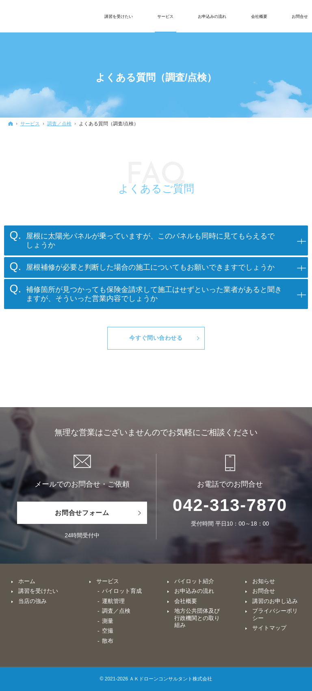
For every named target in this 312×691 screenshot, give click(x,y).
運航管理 (113, 601)
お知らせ (263, 581)
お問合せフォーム (82, 512)
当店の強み (32, 601)
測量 (107, 621)
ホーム (26, 581)
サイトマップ (269, 627)
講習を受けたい (38, 591)
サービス (107, 581)
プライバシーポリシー (275, 614)
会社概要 (185, 601)
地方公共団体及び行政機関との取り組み (197, 617)
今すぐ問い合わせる (155, 338)
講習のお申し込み (275, 601)
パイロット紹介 (194, 581)
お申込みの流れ (194, 591)
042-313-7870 (230, 505)
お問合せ (263, 591)
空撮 (107, 630)
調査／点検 (116, 610)
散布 (107, 640)
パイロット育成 (122, 591)
